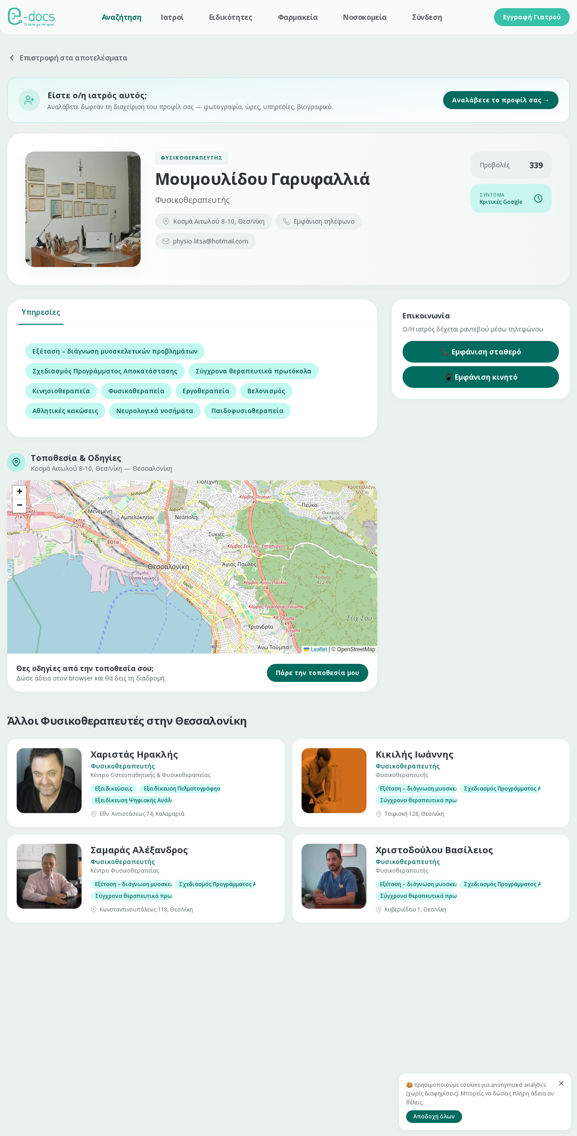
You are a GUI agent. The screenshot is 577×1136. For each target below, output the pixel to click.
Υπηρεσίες (41, 316)
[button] (19, 492)
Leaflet (315, 649)
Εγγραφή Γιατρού (532, 17)
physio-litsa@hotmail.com (205, 241)
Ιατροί (172, 17)
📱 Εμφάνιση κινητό (480, 377)
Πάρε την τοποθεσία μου (317, 672)
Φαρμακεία (298, 17)
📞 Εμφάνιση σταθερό (481, 352)
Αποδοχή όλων (434, 1116)
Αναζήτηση (121, 17)
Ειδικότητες (230, 17)
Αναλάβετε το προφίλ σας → (501, 100)
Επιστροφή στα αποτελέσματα (67, 58)
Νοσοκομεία (365, 17)
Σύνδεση (427, 17)
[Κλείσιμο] (561, 1083)
